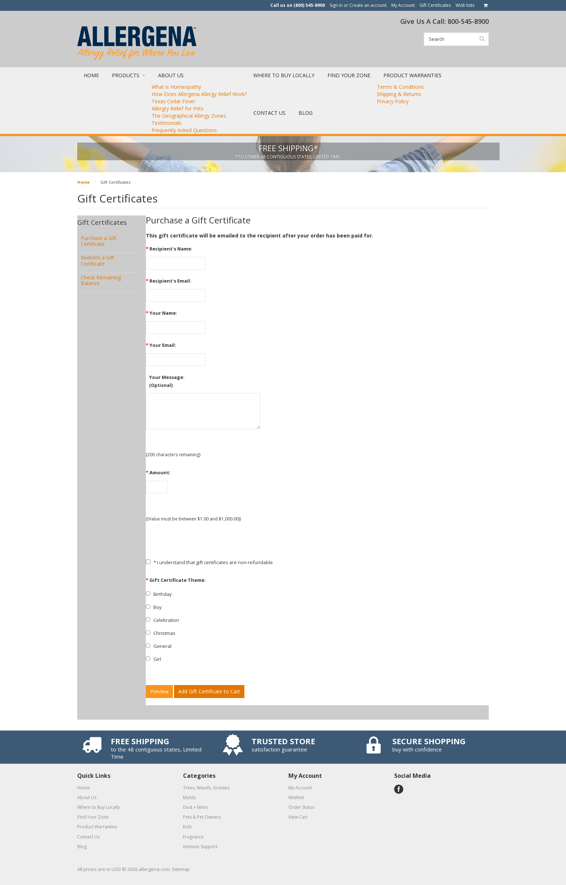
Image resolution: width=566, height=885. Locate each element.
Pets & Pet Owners (202, 817)
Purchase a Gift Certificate (99, 241)
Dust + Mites (195, 807)
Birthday (159, 594)
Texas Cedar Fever (173, 101)
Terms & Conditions (400, 86)
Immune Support (200, 846)
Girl (153, 659)
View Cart (298, 817)
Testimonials (167, 122)
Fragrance (193, 837)
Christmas (160, 633)
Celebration (162, 620)
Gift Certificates (435, 5)
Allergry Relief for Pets (178, 108)
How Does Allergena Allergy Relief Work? (199, 94)
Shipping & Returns (399, 94)
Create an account (368, 5)
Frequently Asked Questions (184, 130)
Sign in (336, 5)
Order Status (301, 807)
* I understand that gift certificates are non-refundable (209, 562)
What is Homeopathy (176, 86)
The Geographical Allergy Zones (189, 115)
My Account (403, 5)
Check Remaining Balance (101, 280)
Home (83, 182)
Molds (189, 797)
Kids (187, 827)
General (158, 646)
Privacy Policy (393, 101)
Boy (154, 607)
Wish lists (465, 5)
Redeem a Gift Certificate (97, 260)
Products (128, 75)
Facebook (398, 789)
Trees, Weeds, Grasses (206, 788)
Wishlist (296, 797)
